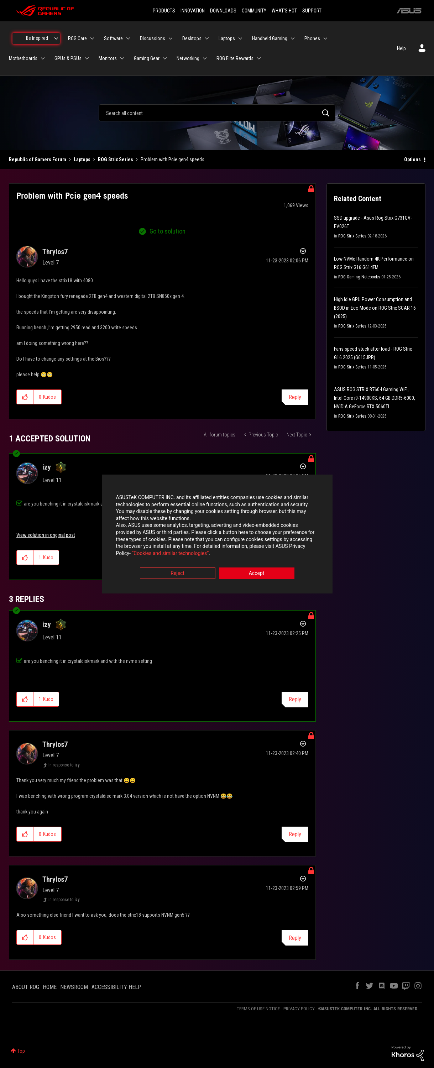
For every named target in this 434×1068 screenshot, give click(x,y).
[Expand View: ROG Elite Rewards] (258, 58)
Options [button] (412, 159)
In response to (63, 765)
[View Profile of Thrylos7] (55, 251)
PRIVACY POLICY (299, 1008)
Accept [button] (257, 573)
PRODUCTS (164, 11)
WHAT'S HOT (284, 11)
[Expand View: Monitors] (122, 58)
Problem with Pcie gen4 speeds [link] (172, 159)
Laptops (82, 159)
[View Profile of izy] (46, 467)
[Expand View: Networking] (204, 58)
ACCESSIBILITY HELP (116, 987)
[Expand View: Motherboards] (42, 58)
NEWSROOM (74, 987)
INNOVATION (193, 11)
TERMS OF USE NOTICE (258, 1008)
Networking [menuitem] (188, 58)
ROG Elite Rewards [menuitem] (234, 58)
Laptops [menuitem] (227, 38)
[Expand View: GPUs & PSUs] (86, 58)
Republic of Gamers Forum (37, 159)
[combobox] (217, 112)
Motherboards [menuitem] (23, 58)
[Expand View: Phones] (325, 38)
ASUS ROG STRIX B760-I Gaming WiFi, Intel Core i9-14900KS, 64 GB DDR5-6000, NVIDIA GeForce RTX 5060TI (374, 398)
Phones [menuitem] (312, 38)
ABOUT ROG (25, 987)
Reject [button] (177, 573)
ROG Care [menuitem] (77, 38)
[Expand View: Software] (128, 38)
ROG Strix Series (115, 159)
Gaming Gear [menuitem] (147, 58)
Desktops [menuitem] (192, 38)
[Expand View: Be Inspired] (56, 38)
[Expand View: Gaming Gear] (164, 58)
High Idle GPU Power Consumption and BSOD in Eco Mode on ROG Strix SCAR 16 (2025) (375, 308)
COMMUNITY (254, 11)
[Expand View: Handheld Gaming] (292, 38)
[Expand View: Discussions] (170, 38)
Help (401, 48)
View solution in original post (45, 535)
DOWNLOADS (223, 11)
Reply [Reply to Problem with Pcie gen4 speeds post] (295, 397)
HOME (50, 987)
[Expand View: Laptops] (240, 38)
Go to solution (167, 231)
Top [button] (21, 1051)
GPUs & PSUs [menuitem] (68, 58)
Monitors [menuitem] (108, 58)
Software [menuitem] (113, 38)
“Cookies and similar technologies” (170, 553)
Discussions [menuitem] (152, 38)
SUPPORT (311, 11)
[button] (25, 397)
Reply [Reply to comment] (295, 699)
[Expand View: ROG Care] (92, 38)
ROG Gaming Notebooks (359, 276)
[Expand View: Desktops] (206, 38)
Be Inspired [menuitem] (37, 38)
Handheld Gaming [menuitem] (269, 38)
